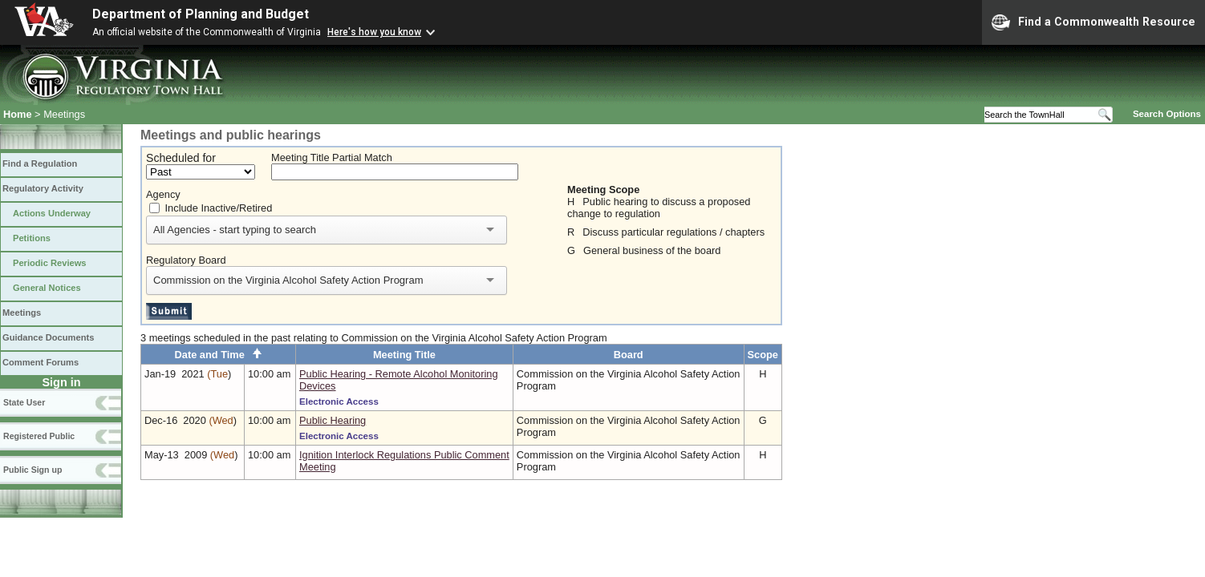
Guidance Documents (48, 337)
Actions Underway (52, 213)
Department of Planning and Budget (200, 14)
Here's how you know (374, 32)
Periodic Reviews (50, 263)
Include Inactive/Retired (219, 208)
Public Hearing (332, 420)
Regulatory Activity (42, 188)
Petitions (32, 238)
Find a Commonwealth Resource (1093, 22)
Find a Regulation (39, 163)
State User (24, 402)
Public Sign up (32, 469)
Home (17, 114)
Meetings (21, 312)
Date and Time (218, 355)
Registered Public (39, 436)
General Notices (47, 288)
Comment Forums (40, 362)
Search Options (1167, 114)
